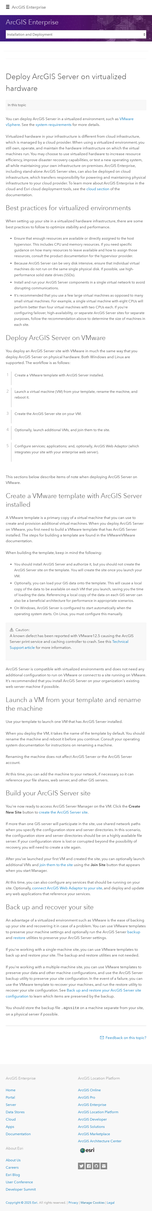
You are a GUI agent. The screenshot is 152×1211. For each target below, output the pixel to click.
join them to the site (56, 865)
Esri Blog (13, 1174)
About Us (13, 1160)
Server (11, 1104)
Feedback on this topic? (126, 1037)
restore (19, 937)
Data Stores (15, 1111)
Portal (10, 1097)
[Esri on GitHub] (96, 1165)
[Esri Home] (87, 1150)
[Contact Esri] (104, 1165)
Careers (12, 1167)
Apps (10, 1126)
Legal (111, 1202)
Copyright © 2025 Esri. (22, 1202)
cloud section (97, 189)
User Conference (19, 1182)
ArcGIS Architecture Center (100, 1141)
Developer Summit (21, 1189)
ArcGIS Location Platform (98, 1111)
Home (10, 1090)
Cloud (11, 1119)
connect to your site (67, 888)
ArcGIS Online (89, 1090)
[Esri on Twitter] (81, 1165)
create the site (63, 812)
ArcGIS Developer (92, 1119)
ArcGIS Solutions (91, 1126)
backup (133, 932)
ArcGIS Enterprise (29, 7)
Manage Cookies (92, 1202)
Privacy (73, 1202)
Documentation (18, 1133)
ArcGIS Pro (86, 1097)
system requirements (54, 124)
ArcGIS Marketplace (94, 1133)
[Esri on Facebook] (89, 1165)
